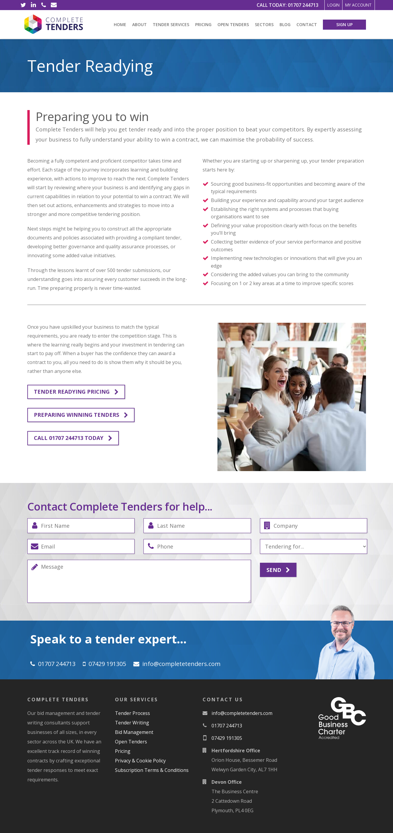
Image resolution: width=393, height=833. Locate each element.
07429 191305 (107, 664)
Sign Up (344, 24)
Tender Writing (132, 722)
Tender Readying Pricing (76, 392)
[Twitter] (23, 5)
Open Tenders (233, 24)
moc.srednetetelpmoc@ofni (181, 664)
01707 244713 (282, 5)
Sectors (264, 24)
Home (120, 24)
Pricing (203, 24)
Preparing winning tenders (81, 415)
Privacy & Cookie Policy (140, 760)
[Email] (54, 5)
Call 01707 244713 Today (73, 438)
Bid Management (134, 732)
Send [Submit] (278, 570)
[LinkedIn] (34, 5)
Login (317, 5)
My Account (353, 5)
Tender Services (171, 24)
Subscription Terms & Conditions (152, 770)
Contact (306, 24)
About (139, 24)
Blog (285, 24)
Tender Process (132, 713)
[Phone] (44, 5)
